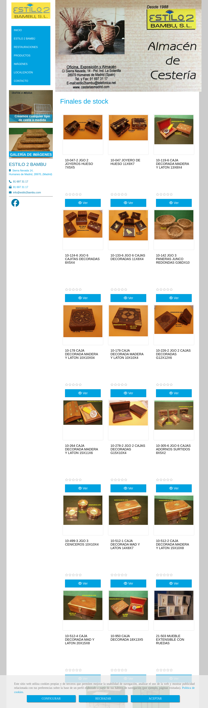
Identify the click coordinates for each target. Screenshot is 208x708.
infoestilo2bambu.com (27, 192)
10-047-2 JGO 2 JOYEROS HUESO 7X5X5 (79, 163)
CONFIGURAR (51, 698)
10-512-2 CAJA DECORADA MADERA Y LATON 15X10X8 (172, 458)
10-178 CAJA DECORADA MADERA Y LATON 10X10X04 (81, 311)
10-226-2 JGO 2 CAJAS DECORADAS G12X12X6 (173, 311)
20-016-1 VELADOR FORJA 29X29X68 (148, 604)
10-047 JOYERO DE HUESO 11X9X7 (125, 162)
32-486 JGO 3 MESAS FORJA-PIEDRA (104, 604)
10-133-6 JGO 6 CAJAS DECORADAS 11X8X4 (127, 235)
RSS (192, 636)
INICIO (18, 30)
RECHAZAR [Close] (103, 698)
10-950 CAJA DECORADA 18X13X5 (126, 530)
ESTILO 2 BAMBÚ (24, 38)
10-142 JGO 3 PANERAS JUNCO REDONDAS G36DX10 (173, 237)
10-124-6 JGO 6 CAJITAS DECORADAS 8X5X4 (82, 237)
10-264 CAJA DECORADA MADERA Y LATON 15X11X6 (81, 384)
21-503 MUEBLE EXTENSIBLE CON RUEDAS (170, 532)
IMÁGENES (20, 64)
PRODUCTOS (22, 55)
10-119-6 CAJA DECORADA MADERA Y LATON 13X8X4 (172, 163)
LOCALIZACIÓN (23, 72)
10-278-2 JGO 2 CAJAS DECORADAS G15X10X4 (127, 384)
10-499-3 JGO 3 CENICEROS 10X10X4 (82, 456)
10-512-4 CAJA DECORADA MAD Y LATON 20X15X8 (79, 532)
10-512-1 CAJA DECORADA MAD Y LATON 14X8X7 (125, 458)
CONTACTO (21, 81)
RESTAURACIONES (26, 47)
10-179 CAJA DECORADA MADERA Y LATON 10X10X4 (126, 311)
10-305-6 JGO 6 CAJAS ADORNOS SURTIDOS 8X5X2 (173, 384)
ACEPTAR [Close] (155, 698)
